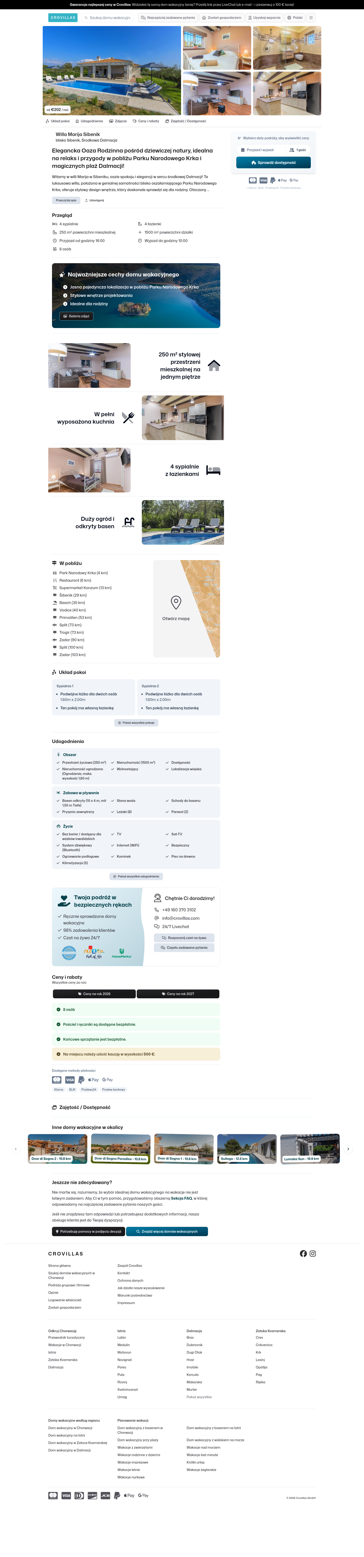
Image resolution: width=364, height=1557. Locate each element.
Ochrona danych (130, 1285)
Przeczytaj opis (66, 202)
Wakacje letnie (128, 1474)
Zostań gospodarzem (64, 1312)
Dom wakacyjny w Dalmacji (69, 1455)
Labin (121, 1342)
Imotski (192, 1372)
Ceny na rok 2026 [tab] (94, 996)
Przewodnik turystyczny (66, 1342)
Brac (190, 1342)
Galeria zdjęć (76, 318)
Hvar (190, 1364)
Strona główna (59, 1270)
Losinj (260, 1364)
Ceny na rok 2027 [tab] (178, 996)
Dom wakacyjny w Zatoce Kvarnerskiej (77, 1447)
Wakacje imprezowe (132, 1467)
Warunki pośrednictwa (134, 1300)
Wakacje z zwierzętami (135, 1452)
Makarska (194, 1386)
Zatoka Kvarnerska (63, 1364)
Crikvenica (264, 1349)
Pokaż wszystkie (199, 1401)
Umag (122, 1401)
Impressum (126, 1307)
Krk (258, 1357)
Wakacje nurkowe (131, 1482)
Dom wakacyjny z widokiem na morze (215, 1444)
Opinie (53, 1297)
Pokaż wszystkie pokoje (136, 725)
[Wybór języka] (295, 17)
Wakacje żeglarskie (201, 1474)
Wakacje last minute (202, 1459)
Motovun (124, 1357)
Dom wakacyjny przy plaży (137, 1444)
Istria (52, 1357)
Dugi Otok (194, 1357)
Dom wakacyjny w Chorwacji (70, 1432)
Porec (121, 1372)
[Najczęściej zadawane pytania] (168, 17)
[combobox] (110, 17)
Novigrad (124, 1364)
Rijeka (260, 1386)
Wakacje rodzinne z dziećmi (138, 1459)
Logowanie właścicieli (64, 1304)
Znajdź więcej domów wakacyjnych (172, 1235)
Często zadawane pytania (184, 949)
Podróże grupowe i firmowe (69, 1290)
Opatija (261, 1372)
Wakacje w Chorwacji (64, 1349)
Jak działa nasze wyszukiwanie (141, 1292)
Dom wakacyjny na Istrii (66, 1440)
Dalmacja (55, 1372)
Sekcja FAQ (181, 1200)
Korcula (192, 1379)
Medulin (123, 1349)
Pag (259, 1379)
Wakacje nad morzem (203, 1452)
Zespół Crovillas (129, 1270)
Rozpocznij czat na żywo (184, 940)
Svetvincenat (127, 1394)
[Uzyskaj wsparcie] (264, 17)
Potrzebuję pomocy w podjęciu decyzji (92, 1235)
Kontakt (123, 1277)
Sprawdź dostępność (273, 164)
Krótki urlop (196, 1467)
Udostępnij (94, 202)
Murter (192, 1394)
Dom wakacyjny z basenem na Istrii (214, 1432)
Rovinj (122, 1386)
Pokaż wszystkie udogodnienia (136, 878)
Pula (120, 1379)
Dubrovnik (195, 1349)
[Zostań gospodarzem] (221, 17)
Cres (259, 1342)
